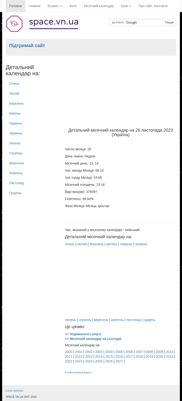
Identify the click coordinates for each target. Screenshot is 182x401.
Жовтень (16, 173)
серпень (85, 320)
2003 (99, 352)
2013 (88, 356)
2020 (159, 356)
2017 (129, 356)
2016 (119, 356)
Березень (16, 103)
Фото (73, 6)
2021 (169, 356)
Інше (126, 6)
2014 (99, 356)
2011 (68, 356)
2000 (68, 352)
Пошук (169, 22)
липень (70, 320)
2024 (88, 361)
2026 (109, 361)
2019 (149, 356)
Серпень (16, 153)
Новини (35, 6)
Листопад (16, 183)
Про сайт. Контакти (153, 6)
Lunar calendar (14, 390)
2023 (78, 361)
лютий (82, 244)
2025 (99, 361)
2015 (109, 356)
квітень (111, 244)
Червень (15, 133)
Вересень (16, 163)
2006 (129, 352)
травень (126, 244)
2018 (139, 356)
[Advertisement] (120, 92)
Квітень (15, 113)
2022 (68, 361)
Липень (14, 143)
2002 (88, 352)
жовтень (117, 320)
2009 (159, 352)
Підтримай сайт (27, 45)
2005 (119, 352)
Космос (55, 6)
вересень (101, 320)
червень (141, 244)
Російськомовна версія (78, 372)
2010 (169, 352)
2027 (119, 361)
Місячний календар (99, 6)
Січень (14, 83)
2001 (78, 352)
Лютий (14, 93)
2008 (149, 352)
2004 (109, 352)
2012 (78, 356)
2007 (139, 352)
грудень (149, 320)
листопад (133, 320)
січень (69, 244)
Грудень (15, 193)
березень (96, 244)
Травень (15, 123)
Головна (15, 6)
